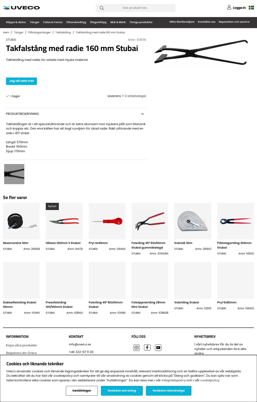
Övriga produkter (141, 22)
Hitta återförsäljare (182, 22)
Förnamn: (202, 353)
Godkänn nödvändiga (169, 390)
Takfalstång (63, 32)
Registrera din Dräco (21, 324)
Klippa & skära (16, 22)
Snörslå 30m (183, 214)
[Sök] (135, 8)
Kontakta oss (206, 22)
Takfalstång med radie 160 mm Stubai (100, 32)
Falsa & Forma (52, 22)
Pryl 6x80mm (227, 273)
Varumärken (15, 347)
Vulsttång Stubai (186, 273)
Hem (6, 32)
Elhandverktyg (76, 22)
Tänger (34, 22)
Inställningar (81, 390)
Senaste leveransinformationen (29, 332)
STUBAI (11, 39)
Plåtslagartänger (39, 32)
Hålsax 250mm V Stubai (63, 214)
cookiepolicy (209, 380)
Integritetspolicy (174, 380)
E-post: (201, 335)
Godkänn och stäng (122, 390)
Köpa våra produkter (21, 316)
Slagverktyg (98, 22)
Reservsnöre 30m (15, 214)
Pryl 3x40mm (98, 214)
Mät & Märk (118, 22)
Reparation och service (234, 22)
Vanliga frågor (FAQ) (22, 339)
